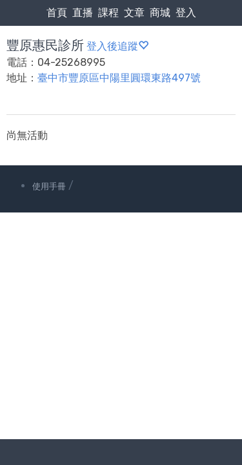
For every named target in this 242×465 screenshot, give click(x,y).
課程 (108, 12)
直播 (82, 12)
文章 (134, 12)
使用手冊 (49, 186)
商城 (160, 12)
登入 (186, 12)
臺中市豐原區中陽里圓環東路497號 (119, 78)
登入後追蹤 (117, 46)
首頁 (56, 12)
